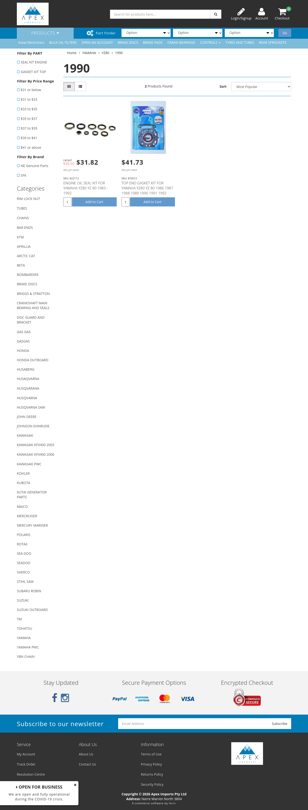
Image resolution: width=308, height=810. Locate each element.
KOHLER (23, 473)
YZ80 (105, 52)
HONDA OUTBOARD (32, 360)
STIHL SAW (25, 581)
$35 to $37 (29, 118)
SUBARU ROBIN (29, 591)
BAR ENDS (25, 227)
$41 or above (31, 147)
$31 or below (31, 89)
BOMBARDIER (27, 274)
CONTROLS (210, 42)
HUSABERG (25, 369)
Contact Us (87, 764)
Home (72, 52)
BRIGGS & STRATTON (33, 293)
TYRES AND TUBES (239, 42)
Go (284, 33)
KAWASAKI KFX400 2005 (35, 444)
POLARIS (23, 534)
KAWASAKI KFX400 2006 (35, 454)
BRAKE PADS (153, 42)
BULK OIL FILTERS (63, 42)
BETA (21, 265)
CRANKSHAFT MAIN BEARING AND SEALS (33, 305)
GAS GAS (24, 332)
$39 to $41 (29, 138)
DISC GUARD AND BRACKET (31, 319)
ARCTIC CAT (26, 256)
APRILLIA (24, 246)
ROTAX (22, 544)
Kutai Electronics (32, 42)
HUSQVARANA (28, 388)
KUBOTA (23, 482)
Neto (172, 803)
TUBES (22, 208)
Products (45, 33)
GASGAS (23, 341)
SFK (23, 175)
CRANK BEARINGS (181, 42)
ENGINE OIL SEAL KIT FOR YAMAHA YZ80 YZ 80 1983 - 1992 (85, 188)
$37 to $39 (29, 128)
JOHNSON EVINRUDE (33, 426)
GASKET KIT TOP (33, 71)
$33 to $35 (29, 109)
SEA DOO (24, 553)
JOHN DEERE (26, 416)
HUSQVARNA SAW (31, 407)
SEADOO (23, 563)
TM (19, 619)
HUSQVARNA (27, 398)
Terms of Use (151, 754)
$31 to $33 (29, 99)
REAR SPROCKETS (272, 42)
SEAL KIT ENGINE (34, 62)
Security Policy (152, 784)
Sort (223, 86)
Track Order (26, 764)
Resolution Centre (31, 774)
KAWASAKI (25, 435)
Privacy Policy (151, 764)
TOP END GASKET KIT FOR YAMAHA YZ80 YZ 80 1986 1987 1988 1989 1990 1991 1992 (147, 188)
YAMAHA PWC (28, 647)
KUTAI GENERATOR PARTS (32, 494)
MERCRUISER (27, 516)
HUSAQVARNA (28, 378)
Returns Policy (152, 774)
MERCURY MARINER (32, 525)
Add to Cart (94, 201)
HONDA (23, 350)
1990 (119, 52)
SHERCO (23, 572)
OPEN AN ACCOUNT (97, 42)
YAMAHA (24, 638)
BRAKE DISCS (128, 42)
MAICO (22, 506)
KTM (20, 237)
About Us (86, 754)
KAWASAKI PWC (29, 464)
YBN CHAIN (26, 656)
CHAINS (23, 218)
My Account (26, 754)
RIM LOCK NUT (28, 198)
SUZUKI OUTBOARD (32, 609)
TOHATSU (24, 628)
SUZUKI (23, 600)
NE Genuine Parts (34, 165)
